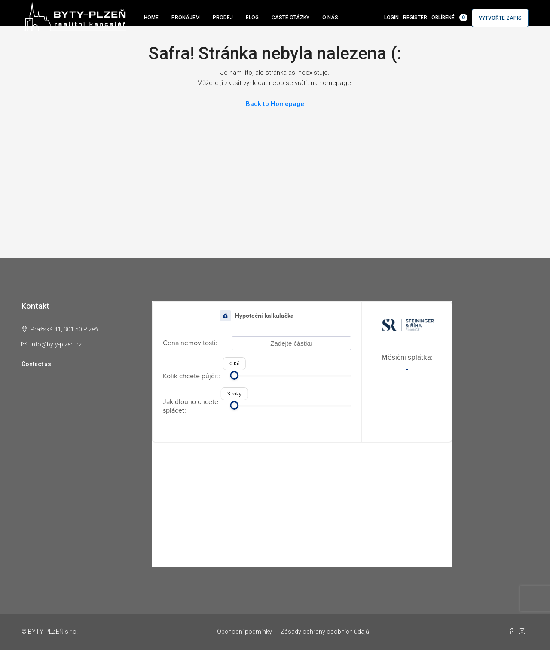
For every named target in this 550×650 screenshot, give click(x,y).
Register (415, 18)
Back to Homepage (275, 104)
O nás (330, 18)
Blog (252, 18)
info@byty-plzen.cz (56, 344)
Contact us (36, 364)
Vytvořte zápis (500, 18)
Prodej (223, 18)
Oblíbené (449, 17)
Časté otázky (290, 18)
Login (391, 18)
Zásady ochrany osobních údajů (325, 631)
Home (151, 18)
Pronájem (185, 18)
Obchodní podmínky (244, 631)
